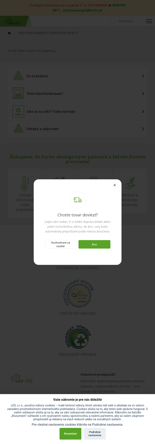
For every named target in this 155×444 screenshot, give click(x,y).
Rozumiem (70, 433)
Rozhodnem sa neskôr (60, 244)
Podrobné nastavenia (94, 434)
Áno (94, 244)
